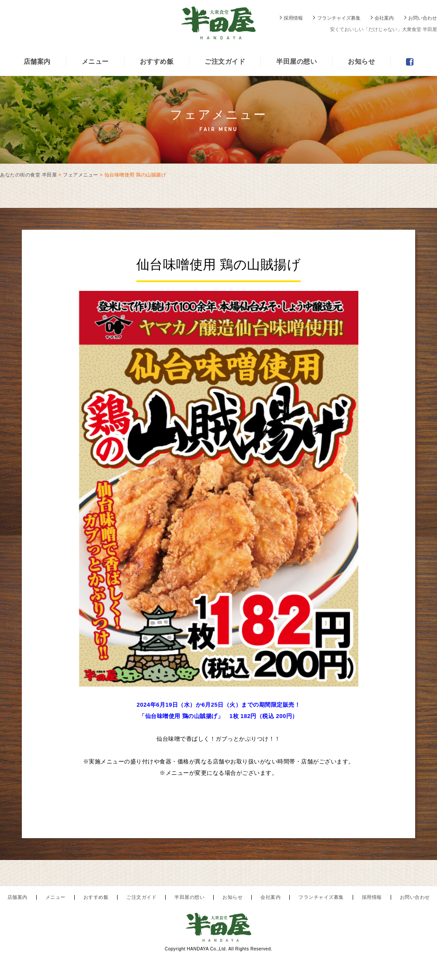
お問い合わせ (422, 18)
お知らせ (361, 61)
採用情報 (293, 18)
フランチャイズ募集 (339, 18)
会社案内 (384, 18)
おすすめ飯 (157, 61)
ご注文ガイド (225, 61)
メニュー (95, 61)
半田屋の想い (296, 61)
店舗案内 (37, 61)
